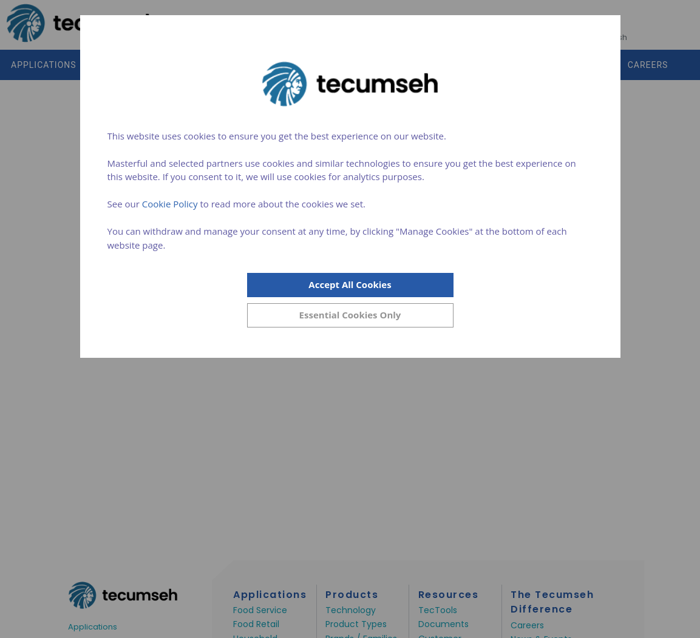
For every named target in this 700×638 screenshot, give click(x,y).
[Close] (350, 315)
